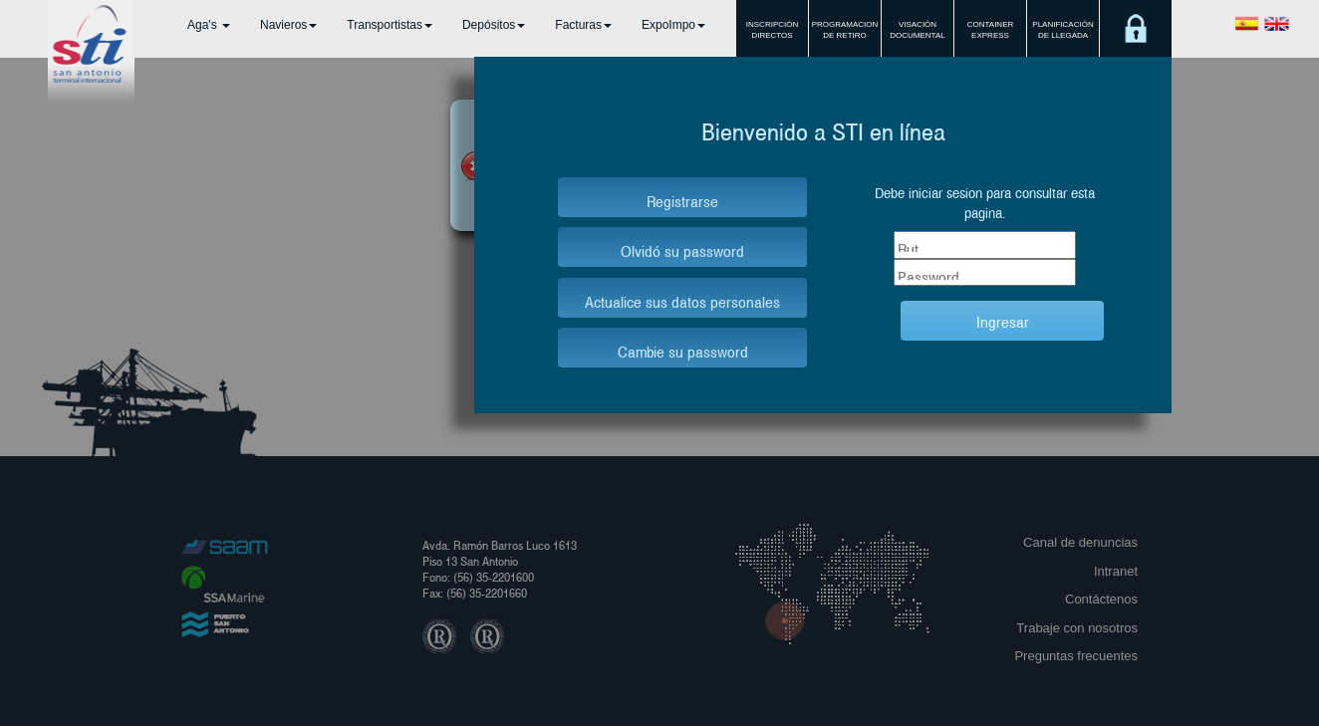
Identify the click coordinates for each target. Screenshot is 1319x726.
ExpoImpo (673, 25)
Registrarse (682, 199)
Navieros (288, 25)
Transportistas (389, 25)
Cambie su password (683, 350)
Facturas (583, 25)
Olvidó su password (682, 249)
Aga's (208, 25)
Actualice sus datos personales (682, 300)
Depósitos (493, 25)
